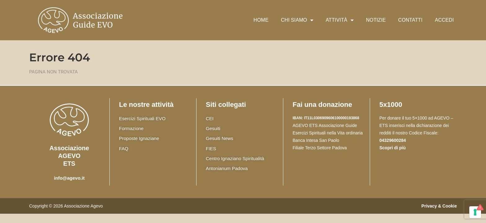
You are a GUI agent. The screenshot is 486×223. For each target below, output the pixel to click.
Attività (340, 20)
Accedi (444, 20)
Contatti (410, 20)
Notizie (376, 20)
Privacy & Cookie (439, 205)
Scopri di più (392, 147)
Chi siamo (297, 20)
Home (261, 20)
